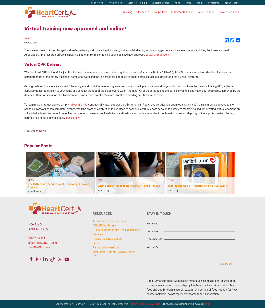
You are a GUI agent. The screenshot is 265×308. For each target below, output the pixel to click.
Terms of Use (153, 303)
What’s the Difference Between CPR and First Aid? (130, 185)
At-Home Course (160, 2)
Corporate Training (137, 2)
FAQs (96, 243)
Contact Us (213, 2)
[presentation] (198, 248)
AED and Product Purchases (109, 221)
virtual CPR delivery (157, 54)
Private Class (115, 2)
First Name (152, 223)
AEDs (177, 2)
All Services (97, 2)
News (188, 2)
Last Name (152, 231)
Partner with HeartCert (106, 247)
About (199, 2)
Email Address (154, 239)
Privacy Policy (137, 303)
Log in (206, 303)
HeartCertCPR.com (39, 247)
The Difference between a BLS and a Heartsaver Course (58, 185)
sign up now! (72, 117)
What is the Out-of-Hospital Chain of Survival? (197, 185)
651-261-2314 (231, 2)
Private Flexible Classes (107, 238)
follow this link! (78, 104)
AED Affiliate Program (105, 225)
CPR (100, 180)
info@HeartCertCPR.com (42, 242)
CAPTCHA (152, 246)
